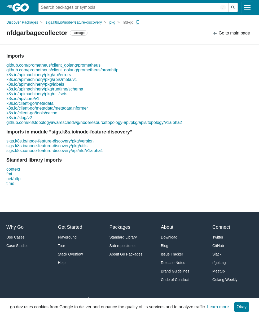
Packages (119, 227)
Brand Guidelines (175, 271)
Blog (164, 246)
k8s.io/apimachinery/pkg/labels (35, 84)
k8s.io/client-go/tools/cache (31, 113)
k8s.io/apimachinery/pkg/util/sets (36, 94)
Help (61, 263)
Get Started (70, 227)
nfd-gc (128, 22)
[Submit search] (233, 7)
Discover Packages (22, 22)
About (167, 227)
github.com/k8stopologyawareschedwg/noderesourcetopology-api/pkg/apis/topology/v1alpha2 (94, 122)
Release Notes (173, 263)
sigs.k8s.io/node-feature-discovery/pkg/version (50, 141)
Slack (216, 254)
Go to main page (231, 33)
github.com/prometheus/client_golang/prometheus (53, 65)
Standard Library (123, 237)
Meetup (218, 271)
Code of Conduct (175, 280)
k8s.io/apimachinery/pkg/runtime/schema (44, 89)
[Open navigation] (247, 7)
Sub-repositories (123, 246)
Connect (221, 227)
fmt (9, 174)
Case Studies (17, 246)
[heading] (22, 7)
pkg (112, 22)
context (13, 169)
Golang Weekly (225, 280)
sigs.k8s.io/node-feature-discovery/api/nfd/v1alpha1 (54, 150)
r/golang (219, 263)
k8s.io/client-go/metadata (30, 103)
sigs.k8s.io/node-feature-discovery (74, 22)
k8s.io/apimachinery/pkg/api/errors (38, 74)
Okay (242, 307)
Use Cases (15, 237)
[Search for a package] (133, 7)
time (10, 183)
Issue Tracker (172, 254)
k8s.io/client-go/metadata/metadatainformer (47, 108)
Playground (67, 237)
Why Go (15, 227)
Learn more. (218, 307)
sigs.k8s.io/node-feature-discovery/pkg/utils (46, 146)
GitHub (218, 246)
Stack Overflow (70, 254)
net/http (13, 178)
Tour (61, 246)
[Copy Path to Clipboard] (137, 22)
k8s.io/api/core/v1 (22, 98)
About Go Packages (126, 254)
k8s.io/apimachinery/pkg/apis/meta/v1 (41, 79)
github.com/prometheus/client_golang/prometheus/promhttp (62, 70)
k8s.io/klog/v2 (19, 117)
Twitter (217, 237)
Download (169, 237)
